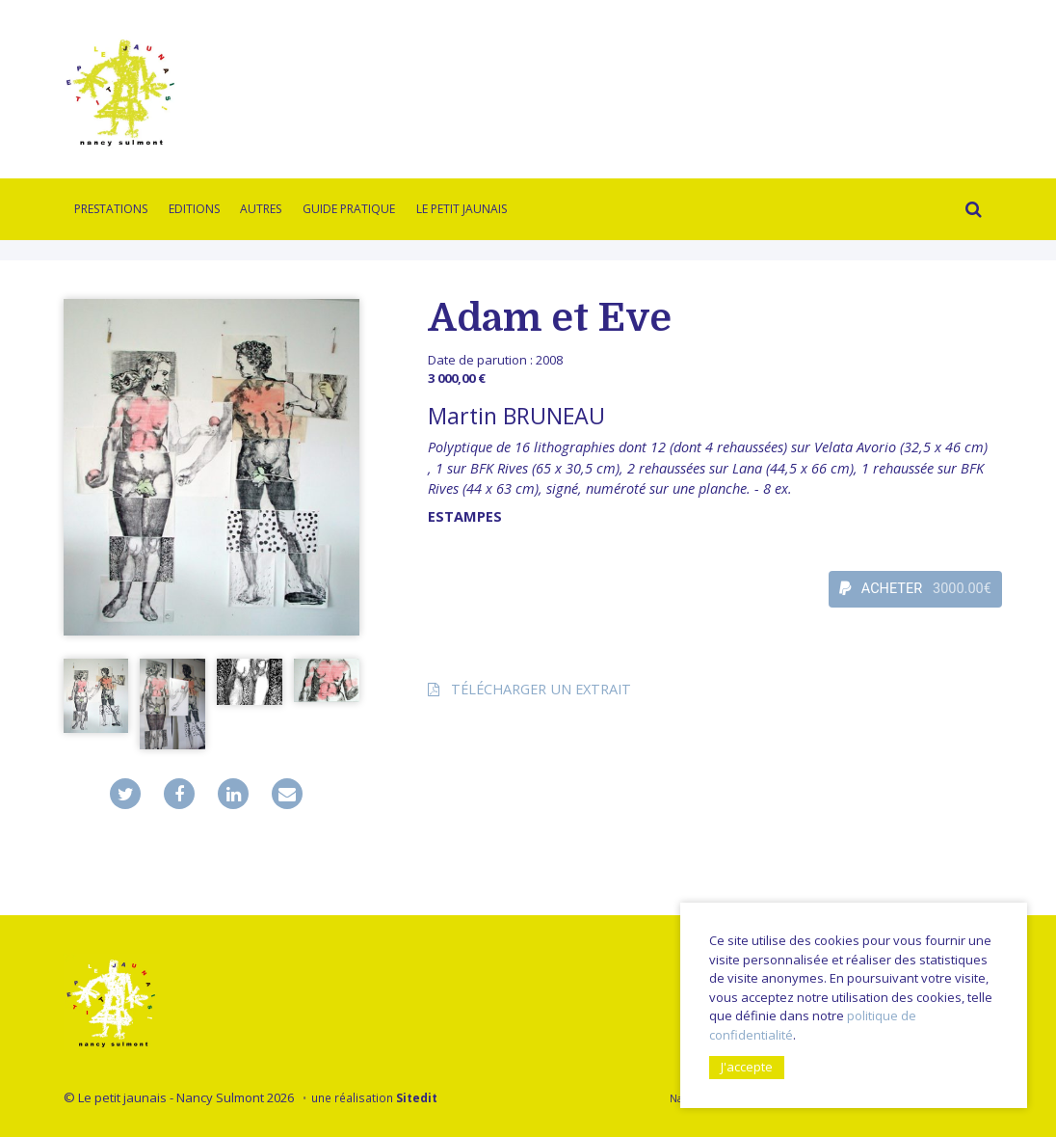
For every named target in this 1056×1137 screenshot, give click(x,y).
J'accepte (747, 1066)
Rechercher (969, 212)
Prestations (110, 209)
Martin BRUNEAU (516, 415)
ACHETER (915, 589)
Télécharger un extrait (541, 689)
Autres (260, 209)
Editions (194, 209)
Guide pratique (349, 209)
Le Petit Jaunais (461, 209)
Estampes (465, 516)
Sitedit (416, 1097)
